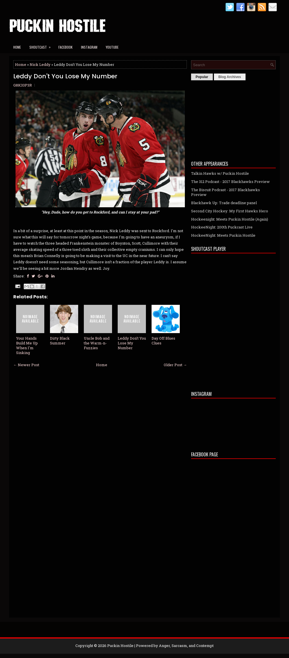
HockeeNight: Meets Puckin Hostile (223, 235)
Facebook (65, 47)
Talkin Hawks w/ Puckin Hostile (220, 173)
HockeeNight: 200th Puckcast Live (222, 227)
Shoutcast (41, 45)
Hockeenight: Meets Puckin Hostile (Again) (229, 219)
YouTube (112, 47)
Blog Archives (229, 77)
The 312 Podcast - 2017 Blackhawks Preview (230, 181)
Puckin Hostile (120, 645)
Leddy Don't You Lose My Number (65, 76)
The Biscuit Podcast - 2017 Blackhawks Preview (225, 192)
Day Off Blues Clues (163, 341)
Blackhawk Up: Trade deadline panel (224, 202)
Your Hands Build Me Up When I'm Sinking (27, 345)
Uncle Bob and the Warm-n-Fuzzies (97, 343)
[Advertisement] (233, 119)
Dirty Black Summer (60, 341)
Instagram (89, 47)
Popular (202, 77)
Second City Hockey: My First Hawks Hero (229, 210)
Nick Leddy (40, 64)
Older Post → (175, 364)
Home (17, 47)
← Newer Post (26, 364)
